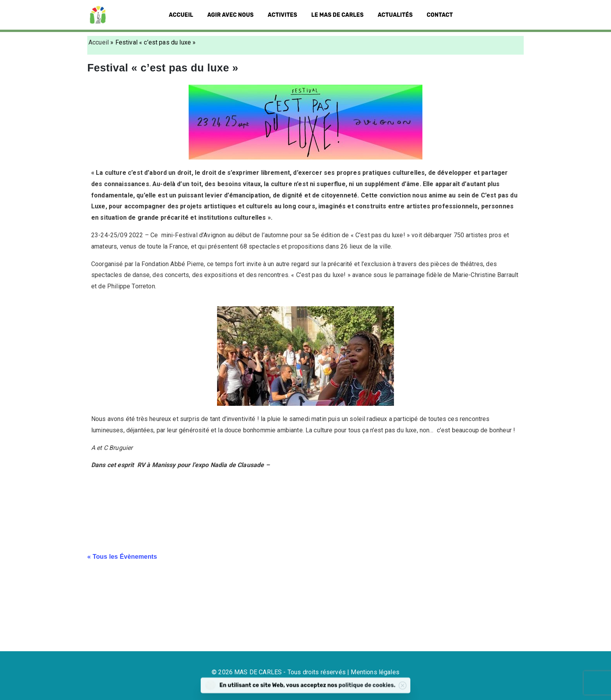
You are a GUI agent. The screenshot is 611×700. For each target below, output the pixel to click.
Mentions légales (375, 672)
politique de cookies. (380, 689)
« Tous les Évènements (122, 556)
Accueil (98, 42)
